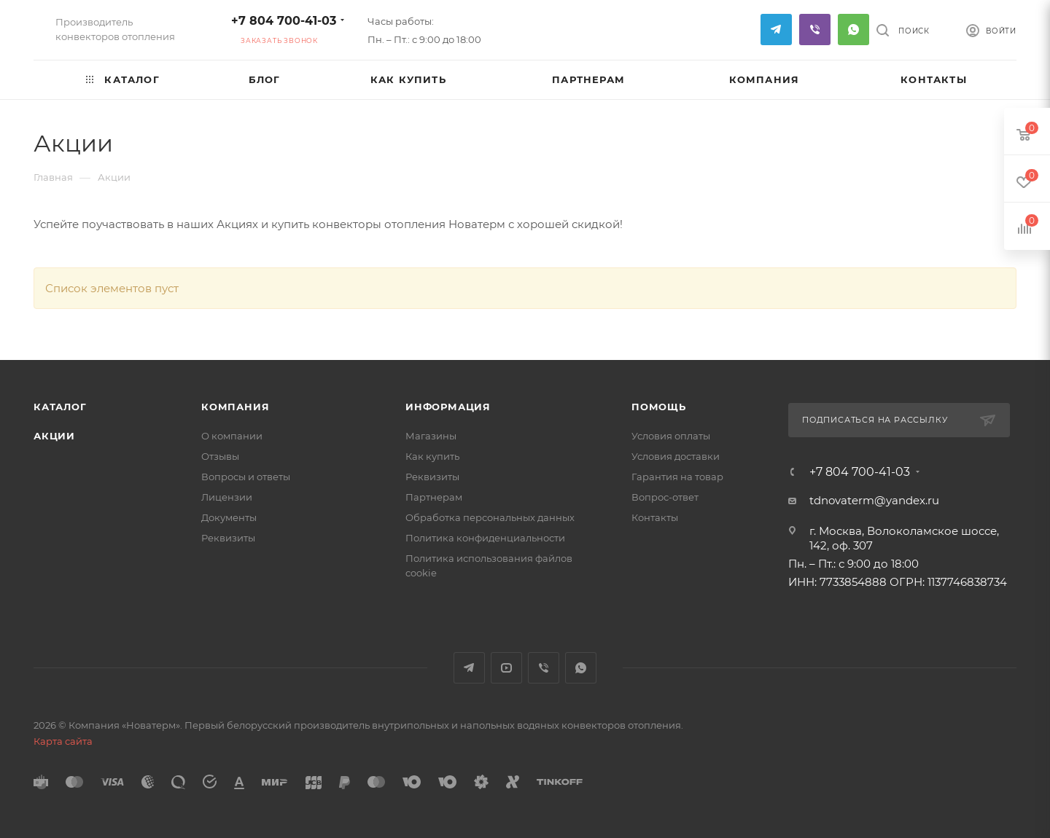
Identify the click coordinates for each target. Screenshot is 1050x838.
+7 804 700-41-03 (283, 21)
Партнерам (433, 497)
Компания (235, 406)
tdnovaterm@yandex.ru (874, 500)
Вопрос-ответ (665, 497)
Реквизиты (228, 538)
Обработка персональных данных (490, 517)
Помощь (658, 406)
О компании (231, 436)
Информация (448, 406)
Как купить (432, 456)
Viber (815, 29)
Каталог (60, 406)
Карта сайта (63, 741)
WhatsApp (853, 29)
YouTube (506, 668)
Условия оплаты (670, 436)
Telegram (776, 29)
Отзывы (220, 456)
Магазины (430, 436)
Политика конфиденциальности (485, 538)
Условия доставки (675, 456)
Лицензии (226, 497)
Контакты (654, 517)
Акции (54, 436)
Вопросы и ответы (245, 476)
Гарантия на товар (677, 476)
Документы (229, 517)
